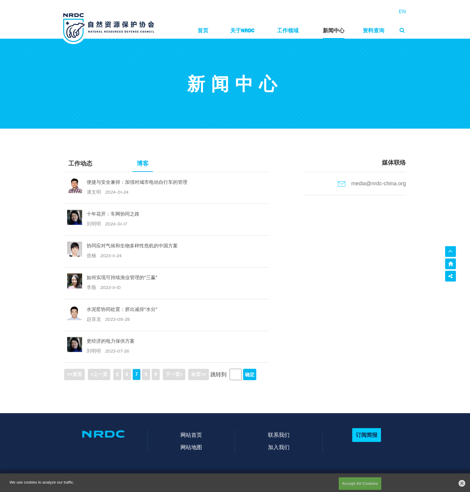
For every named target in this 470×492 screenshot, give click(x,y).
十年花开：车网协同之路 (113, 214)
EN (402, 11)
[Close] (462, 485)
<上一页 (99, 374)
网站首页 (191, 435)
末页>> (198, 374)
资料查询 (373, 30)
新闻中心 (333, 30)
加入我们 (279, 447)
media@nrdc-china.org (372, 183)
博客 (143, 163)
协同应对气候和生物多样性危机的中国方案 (132, 246)
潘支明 (94, 192)
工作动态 (80, 163)
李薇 (92, 287)
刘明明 (94, 224)
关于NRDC (242, 30)
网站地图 (191, 447)
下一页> (174, 374)
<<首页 (74, 374)
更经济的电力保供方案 (111, 341)
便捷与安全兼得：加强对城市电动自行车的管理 (137, 182)
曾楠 (92, 255)
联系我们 (279, 435)
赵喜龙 (94, 319)
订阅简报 (366, 435)
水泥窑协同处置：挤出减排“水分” (122, 309)
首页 (203, 30)
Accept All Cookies (360, 485)
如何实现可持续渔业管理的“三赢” (122, 277)
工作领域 (288, 30)
